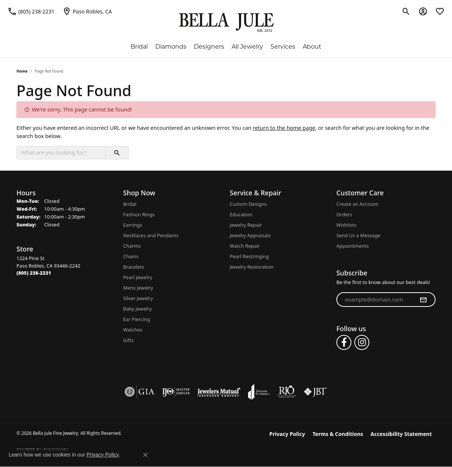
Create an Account (357, 204)
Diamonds (170, 46)
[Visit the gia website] (140, 391)
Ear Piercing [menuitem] (136, 319)
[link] (31, 11)
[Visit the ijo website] (176, 391)
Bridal (139, 46)
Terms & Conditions (337, 433)
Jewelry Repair (246, 225)
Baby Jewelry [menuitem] (137, 308)
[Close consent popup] (145, 455)
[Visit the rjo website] (286, 391)
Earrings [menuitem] (132, 225)
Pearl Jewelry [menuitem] (137, 277)
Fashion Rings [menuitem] (139, 214)
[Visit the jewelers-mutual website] (218, 391)
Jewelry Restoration (252, 266)
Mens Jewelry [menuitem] (138, 287)
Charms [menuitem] (132, 245)
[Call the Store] (33, 272)
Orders (344, 214)
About (312, 46)
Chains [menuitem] (130, 256)
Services (283, 46)
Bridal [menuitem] (130, 204)
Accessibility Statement (401, 433)
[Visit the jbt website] (315, 391)
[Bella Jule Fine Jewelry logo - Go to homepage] (226, 22)
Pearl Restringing (249, 256)
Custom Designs (248, 204)
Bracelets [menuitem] (133, 266)
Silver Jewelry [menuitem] (138, 298)
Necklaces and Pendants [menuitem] (150, 235)
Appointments (352, 245)
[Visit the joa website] (259, 391)
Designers (209, 46)
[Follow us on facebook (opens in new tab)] (343, 342)
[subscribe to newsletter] (423, 299)
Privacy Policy (287, 433)
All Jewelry (247, 46)
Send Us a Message (358, 235)
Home (22, 71)
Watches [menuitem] (132, 329)
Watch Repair (245, 245)
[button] (406, 11)
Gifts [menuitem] (128, 340)
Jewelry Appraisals (250, 235)
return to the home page (284, 127)
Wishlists (346, 225)
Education (241, 214)
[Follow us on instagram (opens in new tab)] (361, 342)
